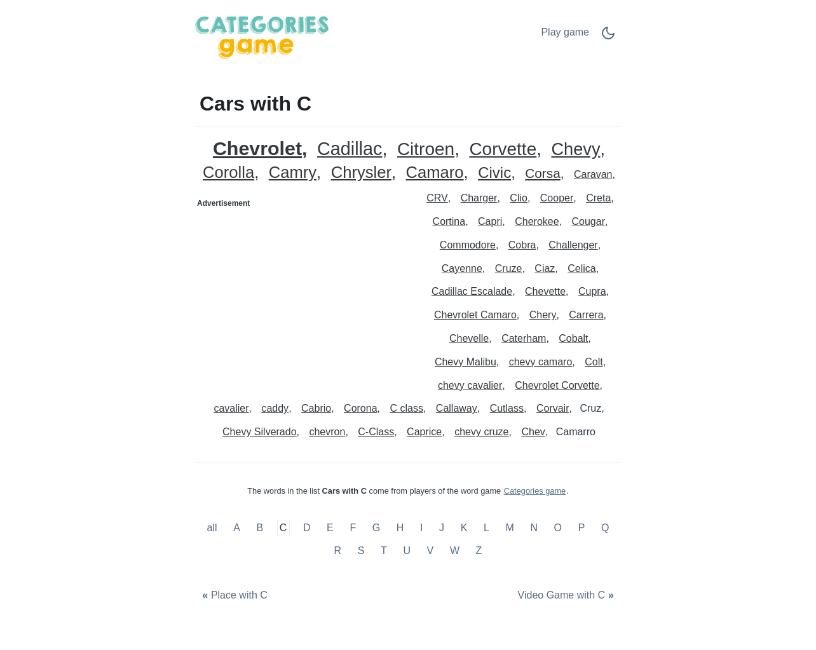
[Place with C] (233, 595)
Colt (593, 361)
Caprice (424, 431)
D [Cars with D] (307, 528)
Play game (565, 32)
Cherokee (537, 221)
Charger (479, 198)
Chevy (575, 149)
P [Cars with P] (581, 528)
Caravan (593, 174)
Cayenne (462, 268)
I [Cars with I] (421, 528)
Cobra (522, 245)
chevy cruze (481, 431)
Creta (598, 198)
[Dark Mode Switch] (608, 37)
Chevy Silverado (259, 431)
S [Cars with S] (361, 550)
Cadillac (349, 149)
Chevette (545, 291)
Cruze (508, 268)
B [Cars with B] (259, 528)
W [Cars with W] (454, 550)
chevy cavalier (470, 385)
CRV (437, 198)
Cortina (449, 221)
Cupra (592, 291)
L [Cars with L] (486, 528)
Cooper (556, 198)
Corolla (228, 172)
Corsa (542, 173)
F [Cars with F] (353, 528)
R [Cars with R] (338, 550)
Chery (543, 314)
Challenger (572, 245)
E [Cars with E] (330, 528)
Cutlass (507, 408)
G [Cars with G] (376, 528)
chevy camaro (541, 361)
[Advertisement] (302, 292)
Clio (518, 198)
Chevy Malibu (465, 361)
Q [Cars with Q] (605, 528)
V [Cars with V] (430, 550)
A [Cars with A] (236, 528)
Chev (533, 431)
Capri (490, 221)
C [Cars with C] (283, 528)
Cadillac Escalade (472, 291)
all (213, 528)
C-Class (376, 431)
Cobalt (573, 338)
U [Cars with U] (407, 550)
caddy (275, 408)
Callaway (456, 408)
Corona (360, 408)
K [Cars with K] (464, 528)
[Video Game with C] (567, 595)
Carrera (586, 314)
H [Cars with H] (400, 528)
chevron (327, 431)
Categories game (535, 491)
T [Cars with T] (384, 550)
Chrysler (361, 172)
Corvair (552, 408)
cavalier (231, 408)
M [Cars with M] (509, 528)
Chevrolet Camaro (475, 314)
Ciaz (544, 268)
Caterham (523, 338)
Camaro (435, 172)
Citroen (425, 149)
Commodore (468, 245)
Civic (494, 173)
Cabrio (316, 408)
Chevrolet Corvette (557, 385)
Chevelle (469, 338)
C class (406, 408)
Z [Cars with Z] (479, 550)
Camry (292, 172)
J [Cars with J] (441, 528)
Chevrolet (257, 148)
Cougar (587, 221)
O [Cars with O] (558, 528)
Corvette (502, 149)
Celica (581, 268)
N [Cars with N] (534, 528)
